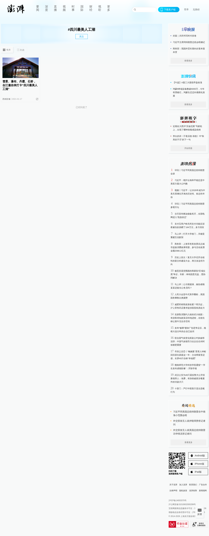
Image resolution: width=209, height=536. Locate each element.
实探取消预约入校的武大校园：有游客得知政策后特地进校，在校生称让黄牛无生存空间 (188, 318)
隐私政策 (183, 490)
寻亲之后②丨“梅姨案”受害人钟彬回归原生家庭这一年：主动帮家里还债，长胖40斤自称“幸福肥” (188, 355)
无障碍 (196, 9)
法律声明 (173, 490)
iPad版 (198, 472)
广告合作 (203, 485)
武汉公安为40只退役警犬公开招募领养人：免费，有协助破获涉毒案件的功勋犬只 (188, 378)
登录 (186, 9)
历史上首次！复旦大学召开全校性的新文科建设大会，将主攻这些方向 (188, 261)
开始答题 (188, 148)
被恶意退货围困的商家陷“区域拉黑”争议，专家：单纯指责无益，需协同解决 (188, 274)
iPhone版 (199, 463)
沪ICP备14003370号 (177, 500)
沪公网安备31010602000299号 (182, 504)
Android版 (200, 455)
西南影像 (6, 99)
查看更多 (188, 61)
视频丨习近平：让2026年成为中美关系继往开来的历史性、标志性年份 (188, 193)
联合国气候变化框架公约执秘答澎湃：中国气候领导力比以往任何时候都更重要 (188, 341)
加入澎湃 (183, 485)
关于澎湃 (173, 485)
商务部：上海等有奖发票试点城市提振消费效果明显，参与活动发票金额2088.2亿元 (188, 247)
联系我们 (193, 485)
